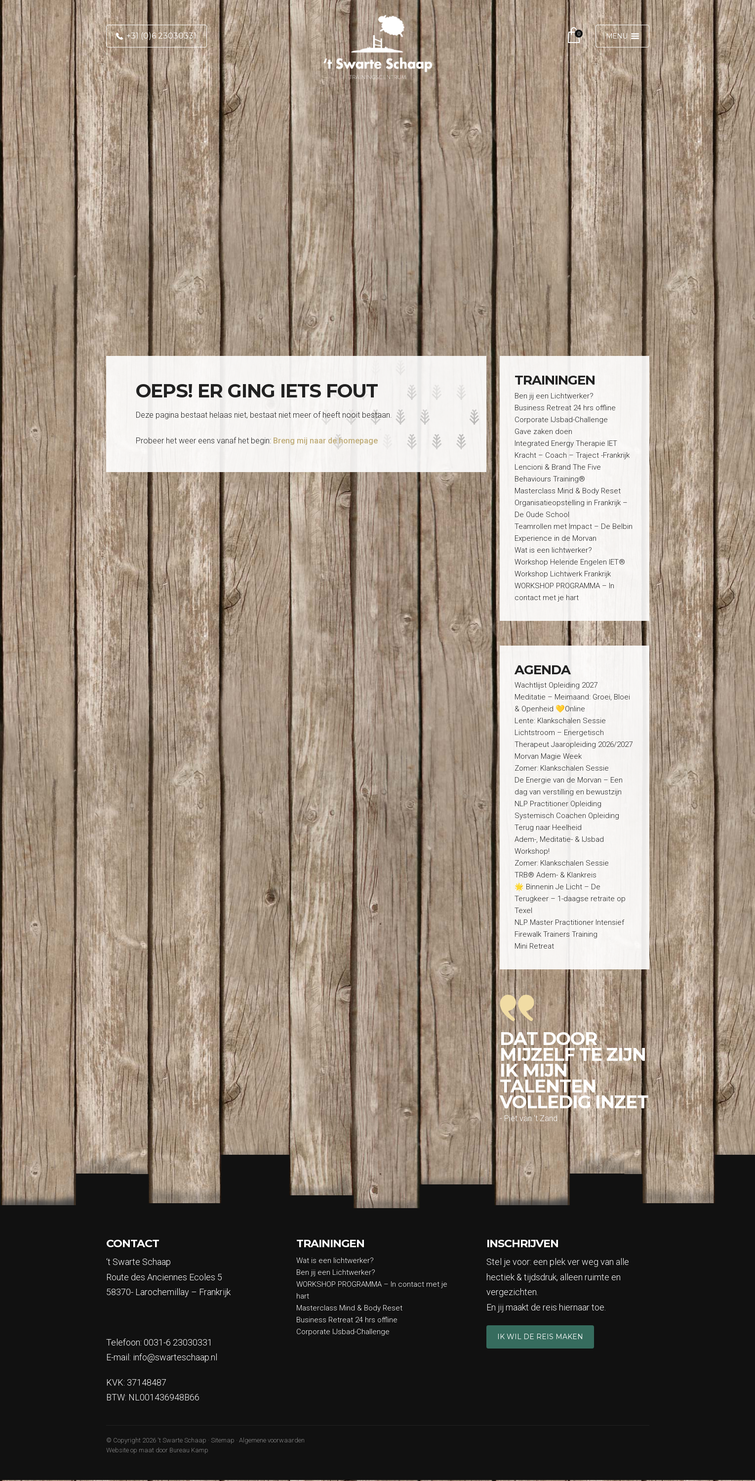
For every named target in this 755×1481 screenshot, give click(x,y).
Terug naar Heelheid (548, 827)
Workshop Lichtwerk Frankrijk (563, 573)
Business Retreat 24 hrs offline (565, 407)
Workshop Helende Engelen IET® (570, 562)
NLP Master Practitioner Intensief (569, 922)
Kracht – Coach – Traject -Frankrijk (572, 455)
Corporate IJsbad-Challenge (561, 419)
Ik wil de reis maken (540, 1337)
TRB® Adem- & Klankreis (555, 875)
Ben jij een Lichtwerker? (554, 396)
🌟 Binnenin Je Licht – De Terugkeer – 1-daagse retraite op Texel (570, 898)
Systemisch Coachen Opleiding (567, 815)
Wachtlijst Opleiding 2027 (556, 685)
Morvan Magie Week (548, 756)
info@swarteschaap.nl (175, 1358)
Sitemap (223, 1441)
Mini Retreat (534, 946)
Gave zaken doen (543, 431)
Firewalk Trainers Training (556, 934)
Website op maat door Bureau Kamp (157, 1451)
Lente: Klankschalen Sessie (560, 720)
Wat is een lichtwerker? (553, 550)
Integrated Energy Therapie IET (566, 443)
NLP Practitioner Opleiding (558, 803)
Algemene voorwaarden (272, 1441)
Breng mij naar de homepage (325, 440)
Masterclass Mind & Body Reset (569, 490)
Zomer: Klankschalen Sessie (562, 768)
